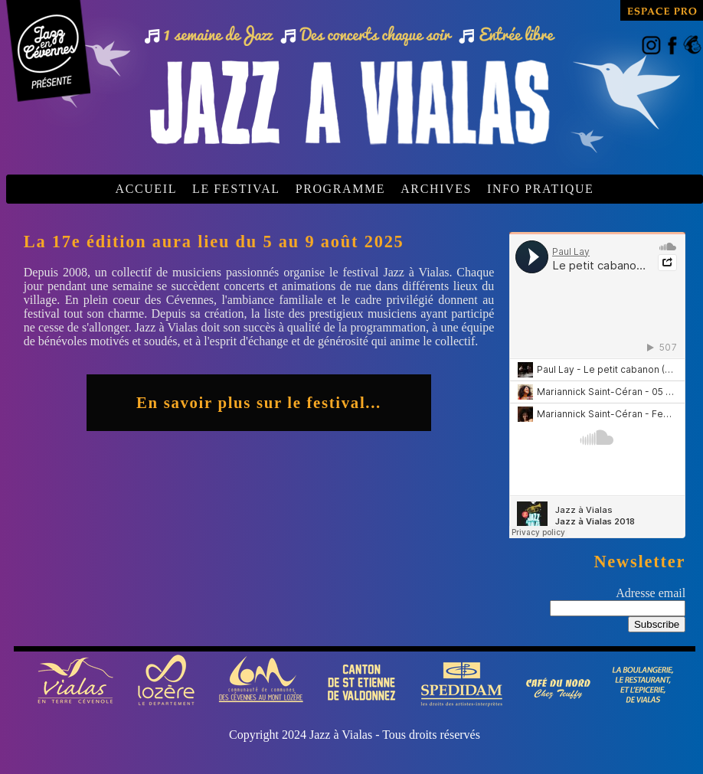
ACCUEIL (146, 188)
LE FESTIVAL (236, 188)
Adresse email (650, 592)
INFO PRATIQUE (540, 188)
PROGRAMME (341, 188)
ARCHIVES (436, 188)
